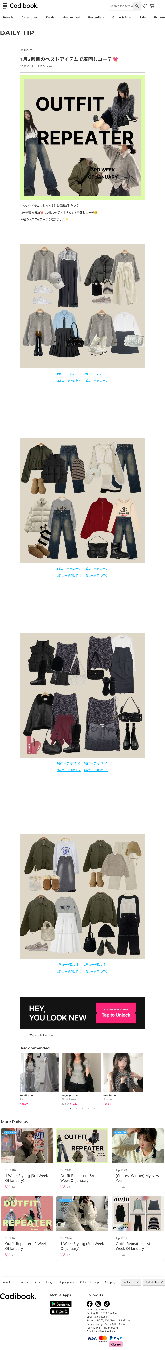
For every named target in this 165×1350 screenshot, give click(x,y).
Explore (159, 17)
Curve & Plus (121, 17)
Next (148, 1078)
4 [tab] (89, 1108)
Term (37, 1282)
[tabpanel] (41, 1078)
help (96, 1282)
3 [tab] (82, 1108)
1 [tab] (70, 1108)
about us (8, 1282)
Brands (8, 17)
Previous (17, 1078)
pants (23, 1099)
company (110, 1282)
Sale (142, 17)
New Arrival (71, 17)
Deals (50, 17)
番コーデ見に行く (69, 374)
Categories (30, 17)
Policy (49, 1282)
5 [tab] (95, 1108)
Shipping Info (66, 1282)
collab (83, 1282)
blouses (107, 1099)
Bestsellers (96, 17)
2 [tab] (76, 1108)
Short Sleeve (69, 1099)
